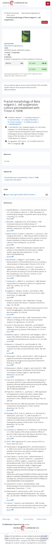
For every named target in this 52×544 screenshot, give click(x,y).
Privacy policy (28, 519)
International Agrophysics (30, 13)
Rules (17, 519)
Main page (6, 519)
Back (44, 22)
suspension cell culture (12, 180)
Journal (10, 219)
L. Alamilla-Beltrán (14, 124)
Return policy (41, 519)
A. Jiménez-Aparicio (15, 117)
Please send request (17, 87)
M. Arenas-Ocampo (15, 122)
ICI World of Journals (11, 13)
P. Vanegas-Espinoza (31, 117)
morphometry (23, 177)
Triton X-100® (34, 177)
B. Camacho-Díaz (14, 120)
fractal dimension (10, 177)
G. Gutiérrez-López (31, 122)
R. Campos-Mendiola (29, 120)
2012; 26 (11, 15)
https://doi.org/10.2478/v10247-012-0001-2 (20, 194)
